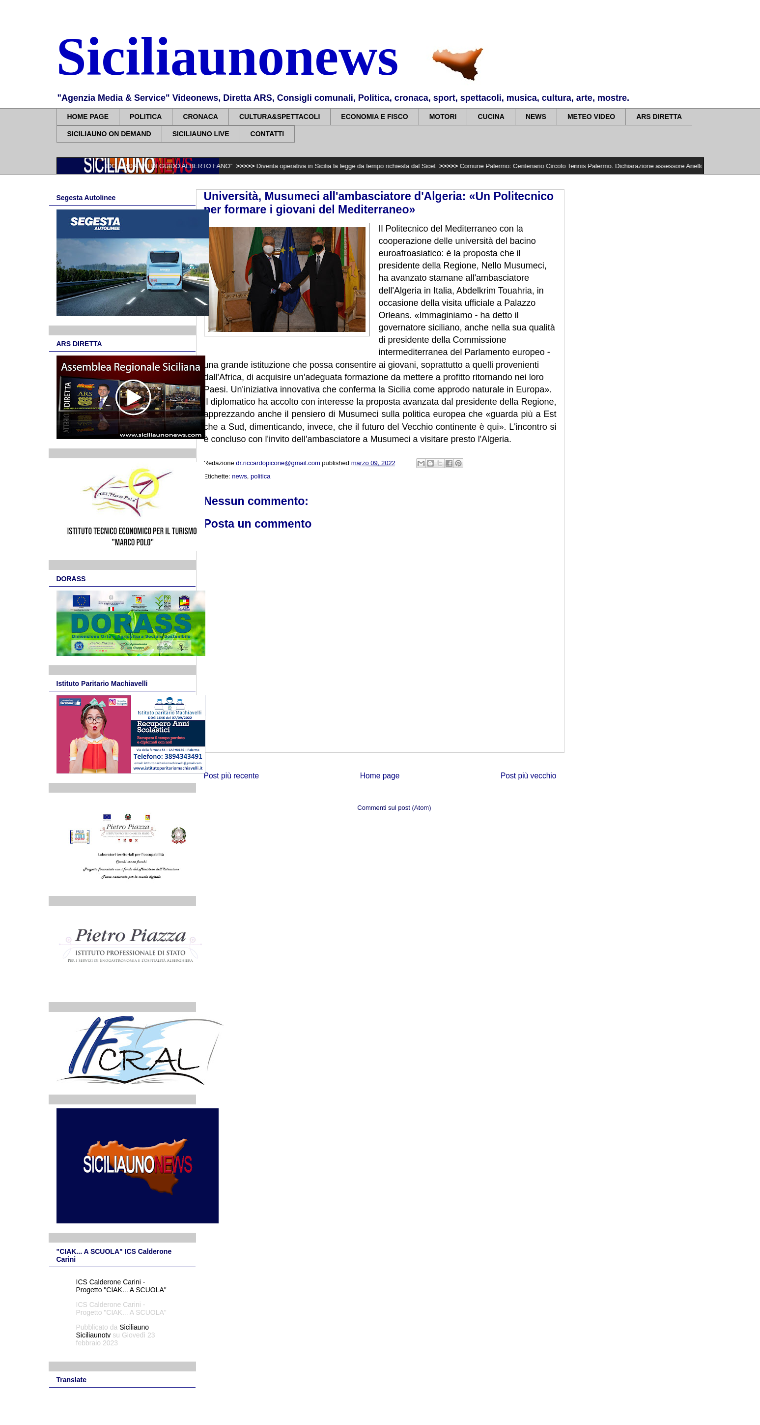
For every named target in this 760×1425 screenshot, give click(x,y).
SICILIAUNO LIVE (200, 134)
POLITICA (146, 116)
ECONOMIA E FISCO (374, 116)
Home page (380, 776)
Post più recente (231, 776)
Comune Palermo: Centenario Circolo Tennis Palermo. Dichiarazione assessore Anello (592, 166)
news (239, 476)
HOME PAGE (88, 116)
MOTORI (443, 116)
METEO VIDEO (591, 116)
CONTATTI (267, 134)
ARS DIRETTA (659, 116)
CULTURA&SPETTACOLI (279, 116)
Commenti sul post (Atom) (394, 807)
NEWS (536, 116)
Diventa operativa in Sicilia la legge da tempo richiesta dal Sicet (357, 166)
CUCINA (491, 116)
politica (260, 476)
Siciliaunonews (227, 57)
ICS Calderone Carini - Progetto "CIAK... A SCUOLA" (121, 1286)
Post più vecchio (529, 776)
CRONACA (200, 116)
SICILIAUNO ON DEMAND (109, 134)
